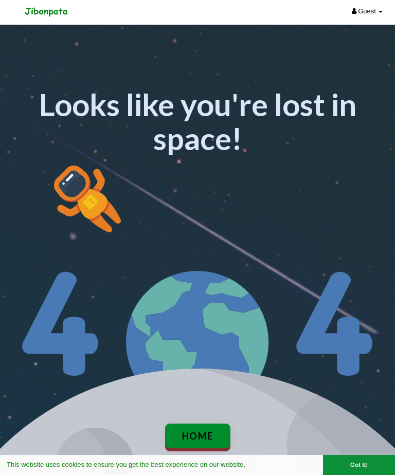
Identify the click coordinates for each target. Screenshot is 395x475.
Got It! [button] (359, 464)
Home (197, 436)
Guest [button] (367, 11)
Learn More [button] (265, 464)
